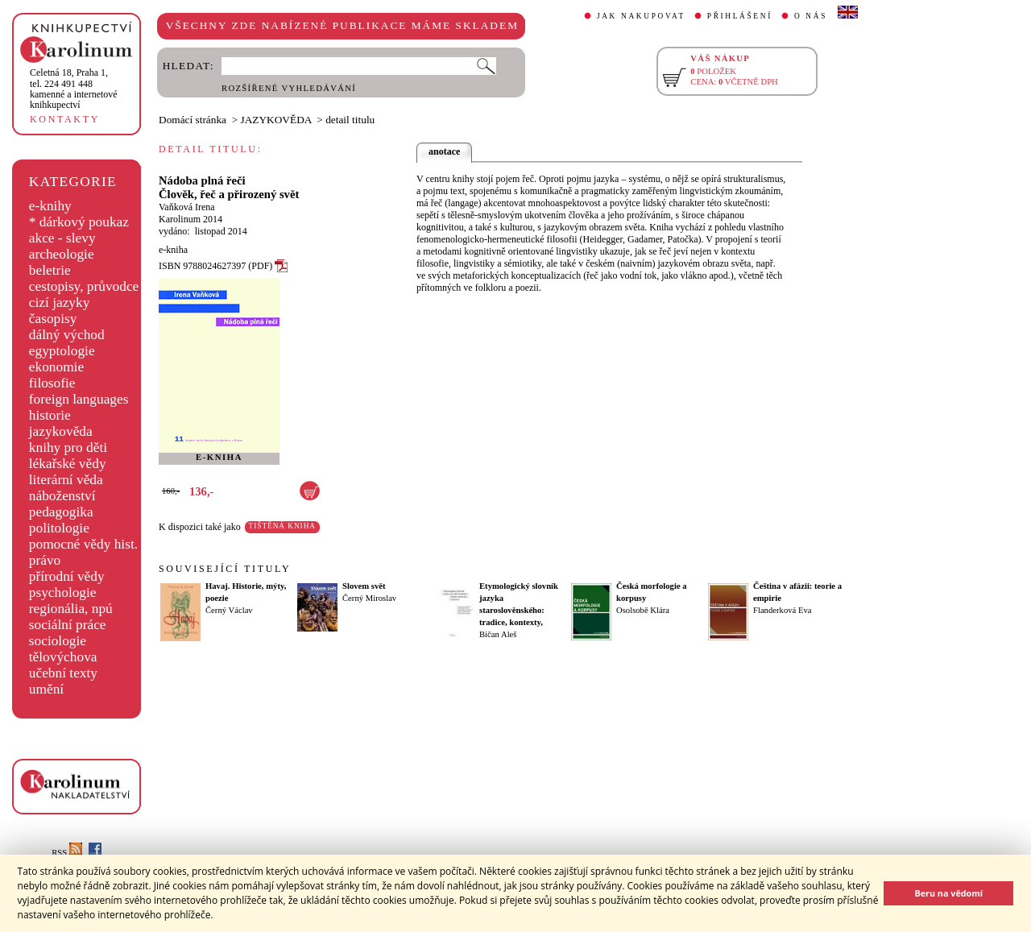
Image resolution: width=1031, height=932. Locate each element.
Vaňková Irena (187, 207)
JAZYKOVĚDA (276, 120)
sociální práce (67, 624)
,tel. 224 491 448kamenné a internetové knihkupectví (74, 88)
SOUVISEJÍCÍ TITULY (225, 568)
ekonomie (56, 367)
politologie (59, 528)
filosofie (52, 383)
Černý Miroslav (369, 598)
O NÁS (810, 16)
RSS (67, 852)
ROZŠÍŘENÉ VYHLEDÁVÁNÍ (289, 88)
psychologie (63, 592)
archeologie (61, 254)
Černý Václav (229, 610)
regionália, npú (71, 608)
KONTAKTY (65, 119)
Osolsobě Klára (642, 610)
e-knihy (50, 205)
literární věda (66, 479)
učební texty (63, 673)
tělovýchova (63, 657)
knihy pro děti (68, 447)
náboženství (62, 495)
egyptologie (62, 350)
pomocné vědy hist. (83, 544)
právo (44, 560)
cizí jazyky (59, 302)
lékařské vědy (67, 463)
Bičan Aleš (497, 634)
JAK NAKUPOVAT (641, 16)
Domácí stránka (192, 120)
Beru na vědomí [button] (948, 893)
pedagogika (61, 512)
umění (46, 689)
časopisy (53, 318)
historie (50, 415)
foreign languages (79, 399)
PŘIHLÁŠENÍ (739, 16)
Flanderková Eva (782, 610)
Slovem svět (364, 586)
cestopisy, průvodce (84, 286)
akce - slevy (62, 238)
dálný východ (67, 334)
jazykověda (61, 431)
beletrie (50, 270)
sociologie (57, 640)
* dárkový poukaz (79, 222)
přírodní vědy (67, 576)
